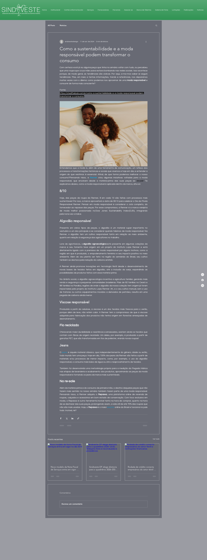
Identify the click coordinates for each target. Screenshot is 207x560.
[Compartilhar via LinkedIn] (72, 418)
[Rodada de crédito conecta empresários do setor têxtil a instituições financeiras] (142, 453)
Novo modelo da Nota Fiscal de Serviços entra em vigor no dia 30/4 (65, 468)
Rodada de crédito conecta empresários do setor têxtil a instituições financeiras (141, 468)
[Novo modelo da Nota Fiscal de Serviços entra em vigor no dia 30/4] (65, 453)
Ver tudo (156, 439)
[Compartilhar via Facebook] (61, 418)
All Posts (51, 25)
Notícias (63, 25)
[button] (156, 25)
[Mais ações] (146, 41)
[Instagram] (202, 285)
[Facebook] (202, 280)
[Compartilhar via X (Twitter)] (66, 418)
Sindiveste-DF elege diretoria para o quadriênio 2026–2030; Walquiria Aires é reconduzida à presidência (103, 468)
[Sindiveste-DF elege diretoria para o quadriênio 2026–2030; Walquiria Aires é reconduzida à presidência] (103, 453)
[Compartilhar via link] (78, 418)
